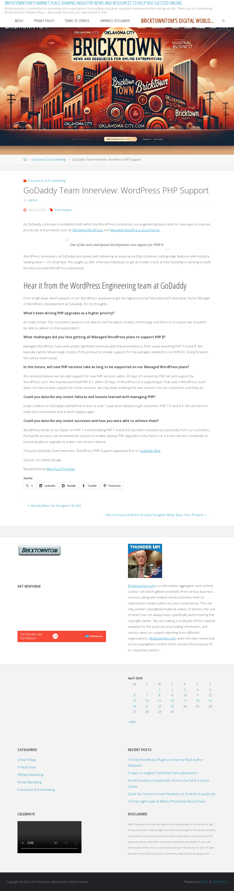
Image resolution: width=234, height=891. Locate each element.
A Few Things (26, 759)
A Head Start (26, 767)
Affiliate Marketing (30, 774)
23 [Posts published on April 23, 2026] (172, 706)
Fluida (204, 882)
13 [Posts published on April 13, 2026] (134, 701)
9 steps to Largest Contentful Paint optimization (163, 773)
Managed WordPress (88, 230)
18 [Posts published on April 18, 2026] (197, 701)
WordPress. (220, 882)
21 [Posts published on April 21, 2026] (147, 706)
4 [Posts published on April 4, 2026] (197, 690)
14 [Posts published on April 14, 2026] (147, 701)
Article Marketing (29, 782)
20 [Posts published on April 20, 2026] (134, 706)
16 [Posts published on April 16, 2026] (172, 701)
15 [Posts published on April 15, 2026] (159, 701)
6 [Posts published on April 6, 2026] (134, 695)
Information (63, 210)
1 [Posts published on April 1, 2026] (159, 690)
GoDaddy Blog (150, 450)
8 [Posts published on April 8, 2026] (159, 695)
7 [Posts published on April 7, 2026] (147, 695)
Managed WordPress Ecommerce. (135, 230)
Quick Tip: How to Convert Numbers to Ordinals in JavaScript (171, 794)
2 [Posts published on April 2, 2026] (172, 690)
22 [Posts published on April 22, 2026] (159, 706)
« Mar (132, 722)
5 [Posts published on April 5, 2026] (210, 690)
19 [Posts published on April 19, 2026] (210, 701)
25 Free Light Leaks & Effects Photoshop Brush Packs (167, 801)
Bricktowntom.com (141, 586)
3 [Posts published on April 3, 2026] (185, 690)
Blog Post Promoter (61, 469)
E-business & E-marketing (49, 159)
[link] (223, 20)
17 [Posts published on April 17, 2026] (185, 701)
